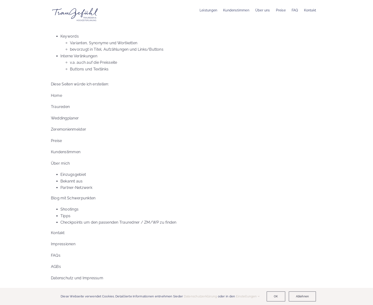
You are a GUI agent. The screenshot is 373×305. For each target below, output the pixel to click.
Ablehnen (302, 296)
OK (276, 296)
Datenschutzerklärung (200, 296)
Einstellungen (248, 296)
